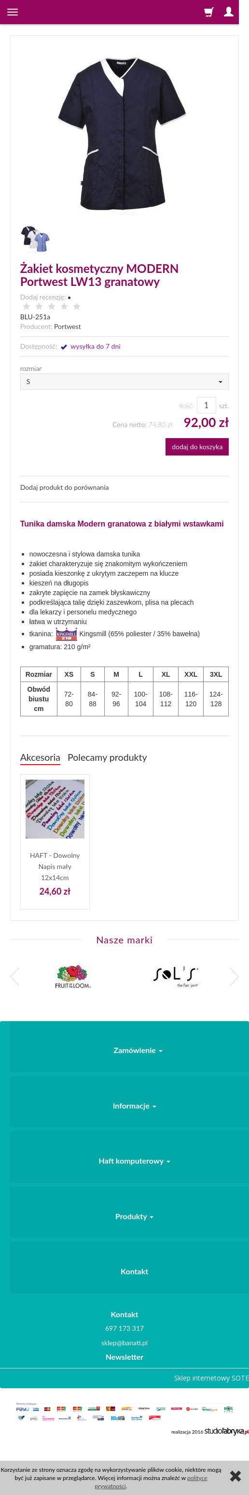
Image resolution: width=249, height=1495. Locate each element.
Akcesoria (40, 757)
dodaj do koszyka (197, 446)
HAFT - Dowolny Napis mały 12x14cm (55, 866)
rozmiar (31, 368)
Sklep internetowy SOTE (211, 1377)
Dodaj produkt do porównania (64, 487)
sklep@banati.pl (124, 1342)
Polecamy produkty (107, 757)
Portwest (67, 326)
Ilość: (186, 405)
